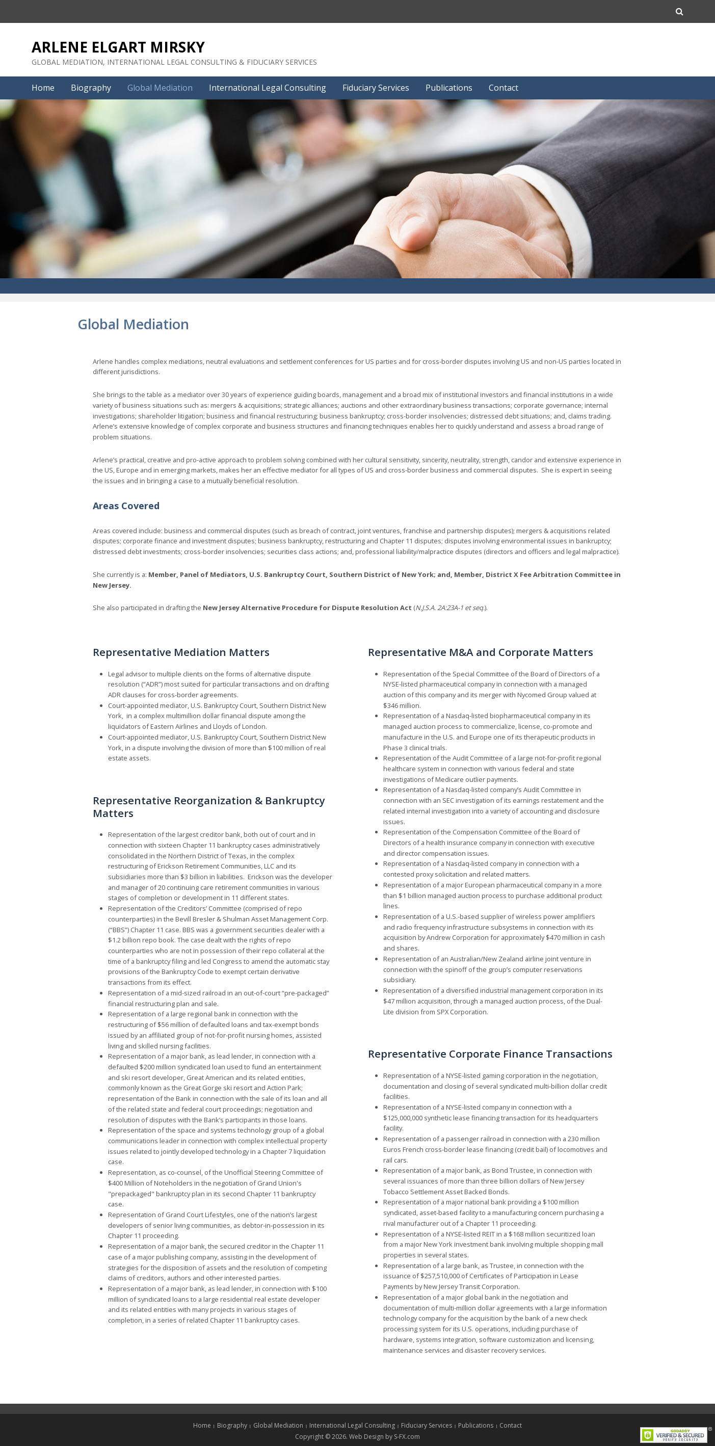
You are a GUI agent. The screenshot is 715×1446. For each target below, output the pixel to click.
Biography (91, 87)
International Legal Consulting (267, 87)
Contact (503, 87)
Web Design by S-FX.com (384, 1436)
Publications (449, 87)
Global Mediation (160, 87)
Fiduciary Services (375, 87)
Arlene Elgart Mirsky (118, 47)
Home (43, 87)
